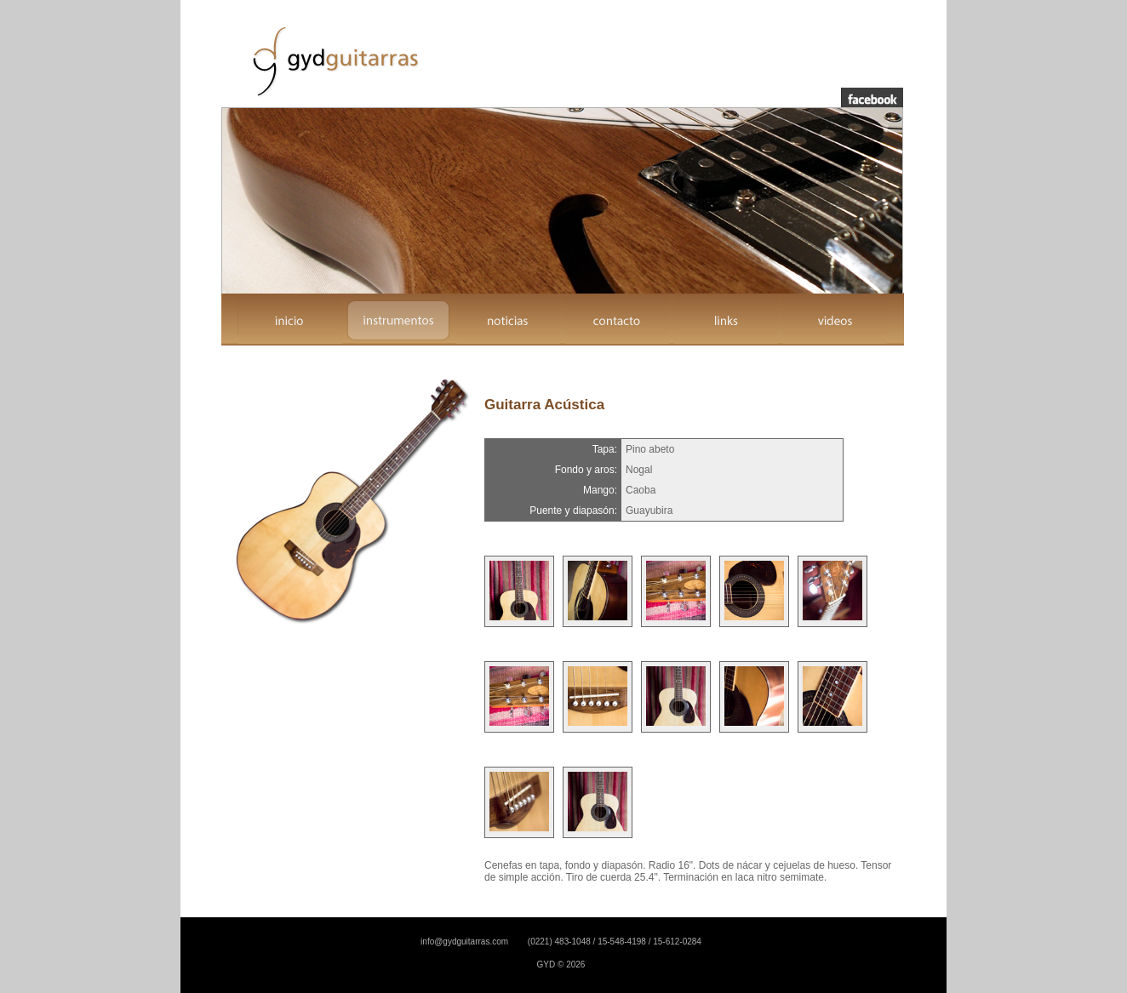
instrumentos (399, 319)
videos (835, 319)
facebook (872, 97)
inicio (290, 319)
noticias (508, 319)
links (726, 319)
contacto (617, 319)
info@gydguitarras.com (464, 941)
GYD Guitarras (333, 61)
